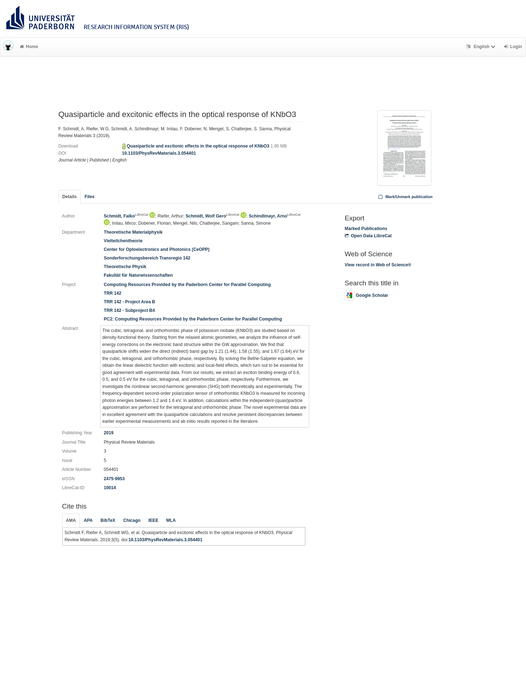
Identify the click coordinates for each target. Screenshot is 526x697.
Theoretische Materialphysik (133, 232)
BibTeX (108, 520)
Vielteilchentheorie (123, 240)
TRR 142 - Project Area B (129, 301)
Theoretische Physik (125, 266)
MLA (171, 520)
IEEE (153, 520)
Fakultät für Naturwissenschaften (138, 275)
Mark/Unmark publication (405, 197)
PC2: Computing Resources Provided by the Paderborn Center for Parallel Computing (193, 319)
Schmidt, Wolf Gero (212, 216)
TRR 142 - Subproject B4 (129, 310)
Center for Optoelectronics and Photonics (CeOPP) (157, 249)
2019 (108, 432)
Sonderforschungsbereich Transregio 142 (147, 258)
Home (29, 46)
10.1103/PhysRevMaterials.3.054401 (159, 153)
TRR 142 (112, 293)
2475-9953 (114, 478)
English (481, 46)
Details (69, 196)
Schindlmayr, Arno (275, 216)
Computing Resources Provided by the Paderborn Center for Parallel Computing (187, 284)
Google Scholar (366, 295)
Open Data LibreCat (368, 235)
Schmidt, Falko (126, 216)
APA (88, 520)
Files (89, 196)
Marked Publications (366, 228)
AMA (71, 520)
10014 (110, 487)
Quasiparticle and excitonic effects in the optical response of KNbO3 (198, 146)
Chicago (131, 520)
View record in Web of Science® (378, 264)
